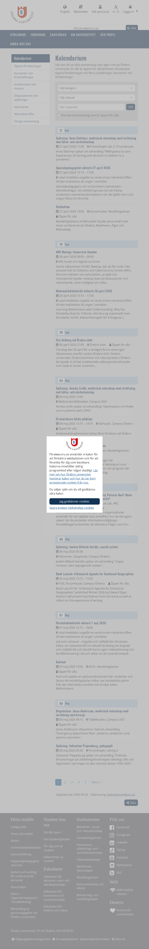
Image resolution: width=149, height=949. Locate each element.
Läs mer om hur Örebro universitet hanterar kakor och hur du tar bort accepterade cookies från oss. (73, 476)
